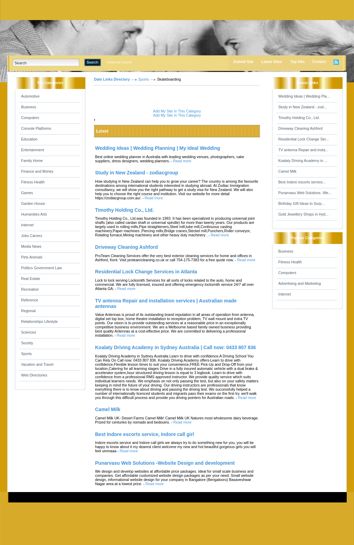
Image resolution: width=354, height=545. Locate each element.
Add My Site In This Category (177, 111)
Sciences (28, 332)
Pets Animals (32, 257)
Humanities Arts (34, 214)
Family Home (32, 160)
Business (28, 107)
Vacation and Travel (37, 364)
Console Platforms (36, 128)
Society (27, 343)
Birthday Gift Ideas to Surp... (301, 203)
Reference (29, 300)
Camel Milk (287, 171)
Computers (30, 118)
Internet (27, 225)
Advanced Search (119, 62)
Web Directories (34, 375)
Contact (319, 62)
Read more (182, 161)
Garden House (33, 203)
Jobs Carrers (31, 236)
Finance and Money (37, 171)
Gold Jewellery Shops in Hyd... (303, 214)
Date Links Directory (112, 79)
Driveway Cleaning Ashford (300, 128)
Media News (31, 246)
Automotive (30, 96)
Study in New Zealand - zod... (302, 107)
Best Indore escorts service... (302, 182)
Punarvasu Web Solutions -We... (305, 193)
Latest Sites (271, 62)
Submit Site (243, 62)
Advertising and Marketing (299, 283)
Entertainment (32, 150)
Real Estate (30, 278)
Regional (28, 311)
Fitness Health (33, 182)
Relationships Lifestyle (39, 321)
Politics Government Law (41, 268)
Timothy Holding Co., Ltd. (299, 118)
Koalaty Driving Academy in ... (302, 160)
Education (29, 139)
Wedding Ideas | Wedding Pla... (304, 96)
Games (27, 193)
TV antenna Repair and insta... (303, 150)
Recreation (30, 289)
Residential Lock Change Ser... (303, 139)
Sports (26, 354)
